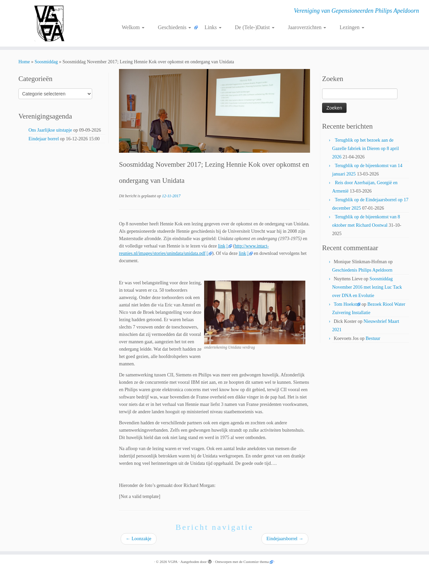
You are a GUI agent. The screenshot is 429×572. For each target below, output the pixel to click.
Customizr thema (255, 562)
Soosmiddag (46, 61)
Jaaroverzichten (307, 27)
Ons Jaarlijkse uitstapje (50, 130)
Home (24, 61)
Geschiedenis (174, 27)
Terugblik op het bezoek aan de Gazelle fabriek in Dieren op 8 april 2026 (365, 148)
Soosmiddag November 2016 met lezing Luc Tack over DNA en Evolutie (367, 287)
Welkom (133, 27)
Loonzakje (138, 538)
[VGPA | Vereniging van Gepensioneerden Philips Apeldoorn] (49, 23)
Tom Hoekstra (347, 304)
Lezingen (352, 27)
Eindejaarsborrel (284, 538)
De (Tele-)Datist (254, 27)
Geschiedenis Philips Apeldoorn (362, 270)
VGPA (173, 562)
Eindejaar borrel (43, 138)
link (223, 245)
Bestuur (373, 338)
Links (212, 27)
